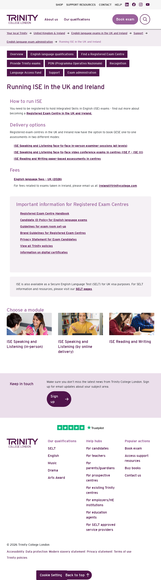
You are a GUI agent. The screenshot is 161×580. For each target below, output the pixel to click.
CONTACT (105, 4)
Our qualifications (62, 441)
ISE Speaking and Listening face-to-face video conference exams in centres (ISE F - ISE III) (78, 152)
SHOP (59, 4)
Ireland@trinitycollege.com (118, 185)
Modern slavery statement (67, 551)
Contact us (133, 475)
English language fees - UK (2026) (38, 179)
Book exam (133, 448)
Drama (53, 470)
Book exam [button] (125, 19)
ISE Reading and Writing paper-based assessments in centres (57, 158)
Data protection (37, 551)
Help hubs (94, 441)
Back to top (75, 575)
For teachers (95, 455)
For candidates (97, 448)
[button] (16, 54)
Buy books (133, 468)
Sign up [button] (54, 399)
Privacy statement (100, 551)
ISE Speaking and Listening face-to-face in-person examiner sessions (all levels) (70, 145)
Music (52, 463)
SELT (52, 448)
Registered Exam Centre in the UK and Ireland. (59, 113)
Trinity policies (17, 557)
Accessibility (15, 551)
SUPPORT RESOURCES (81, 4)
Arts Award (56, 477)
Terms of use (122, 551)
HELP (118, 4)
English (53, 455)
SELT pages (84, 289)
